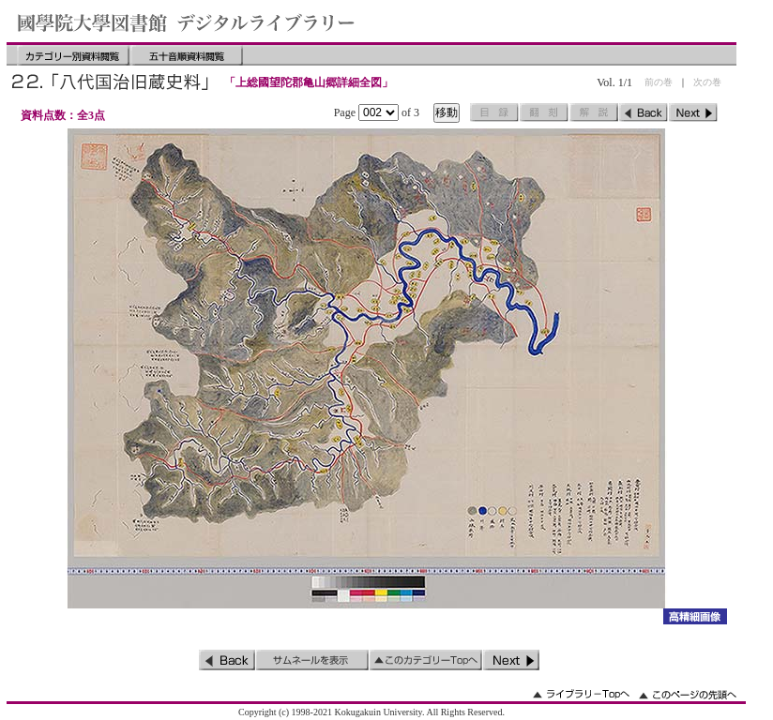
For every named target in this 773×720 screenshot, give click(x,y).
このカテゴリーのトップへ (426, 660)
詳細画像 (694, 616)
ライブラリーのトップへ (581, 694)
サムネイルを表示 (312, 660)
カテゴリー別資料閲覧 (73, 55)
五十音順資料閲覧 (186, 55)
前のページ (643, 112)
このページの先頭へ (687, 694)
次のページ (693, 112)
